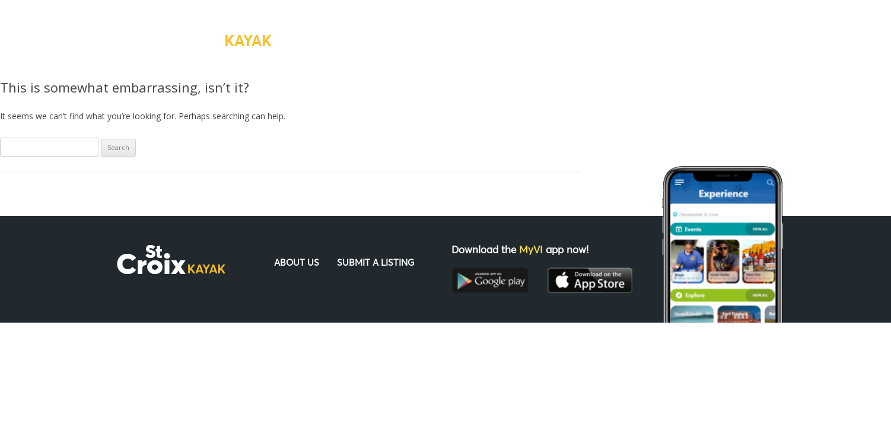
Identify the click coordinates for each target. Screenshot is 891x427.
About (537, 33)
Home (482, 33)
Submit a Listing (619, 33)
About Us (296, 263)
